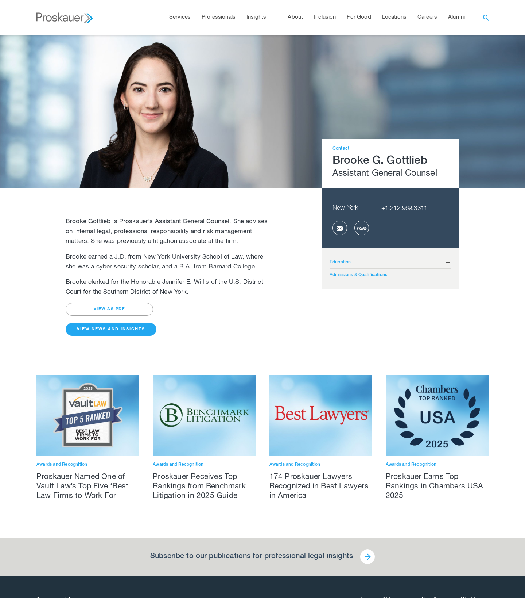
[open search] (486, 18)
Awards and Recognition (61, 464)
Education (340, 262)
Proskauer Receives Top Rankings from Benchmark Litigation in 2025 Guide (199, 486)
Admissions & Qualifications (358, 275)
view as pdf (109, 309)
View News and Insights (111, 329)
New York (345, 208)
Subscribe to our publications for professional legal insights (251, 556)
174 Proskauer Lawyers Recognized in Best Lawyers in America (319, 486)
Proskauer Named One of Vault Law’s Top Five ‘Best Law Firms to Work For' (82, 486)
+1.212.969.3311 (404, 209)
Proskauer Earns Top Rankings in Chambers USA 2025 (434, 486)
